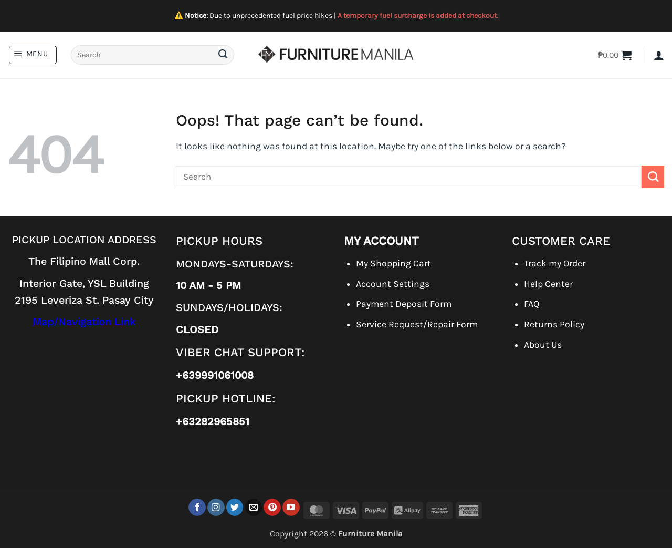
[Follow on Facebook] (197, 507)
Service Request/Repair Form (417, 324)
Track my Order (554, 263)
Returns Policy (554, 324)
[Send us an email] (253, 507)
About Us (543, 344)
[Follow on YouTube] (291, 507)
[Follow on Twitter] (235, 507)
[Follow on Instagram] (216, 507)
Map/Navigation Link (84, 322)
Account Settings (392, 283)
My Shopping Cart (393, 263)
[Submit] (222, 55)
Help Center (548, 283)
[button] (33, 55)
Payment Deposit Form (404, 303)
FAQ (531, 303)
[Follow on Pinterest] (272, 507)
